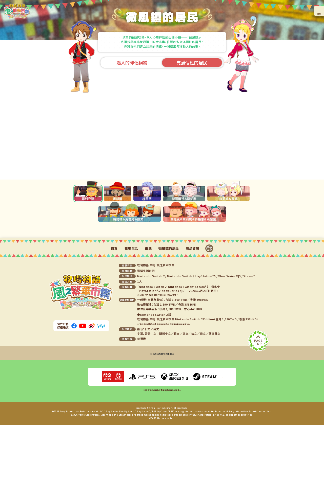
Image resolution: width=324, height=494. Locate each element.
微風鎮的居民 (168, 304)
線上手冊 (148, 461)
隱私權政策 (162, 461)
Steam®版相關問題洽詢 (162, 411)
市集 (148, 304)
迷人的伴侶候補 (132, 62)
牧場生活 (131, 304)
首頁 (114, 304)
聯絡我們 (176, 461)
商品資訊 (192, 304)
